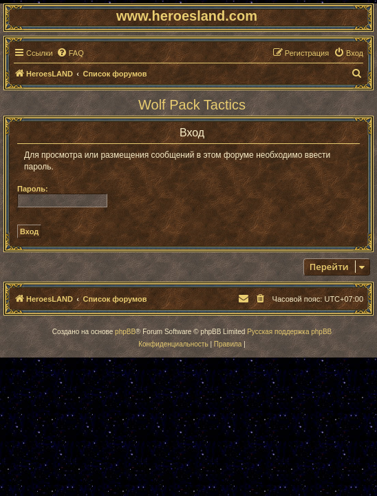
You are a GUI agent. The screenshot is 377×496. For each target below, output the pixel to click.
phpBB (125, 331)
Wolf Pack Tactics (192, 104)
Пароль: (32, 189)
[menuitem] (70, 53)
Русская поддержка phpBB (289, 331)
